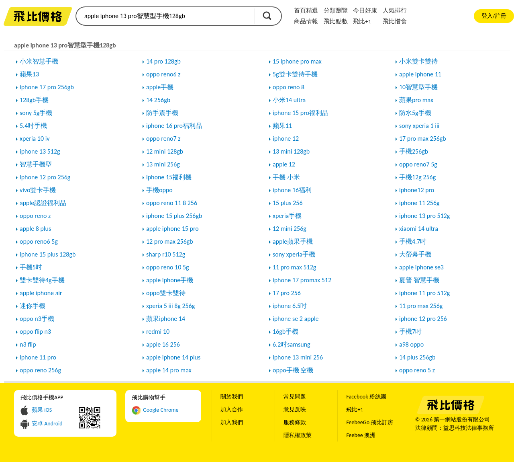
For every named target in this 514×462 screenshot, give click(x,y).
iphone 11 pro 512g (424, 293)
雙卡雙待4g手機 (42, 280)
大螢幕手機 (415, 254)
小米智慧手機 (39, 61)
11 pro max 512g (294, 267)
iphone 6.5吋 (290, 306)
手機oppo (159, 190)
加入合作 (231, 409)
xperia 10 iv (35, 138)
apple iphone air (41, 293)
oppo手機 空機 (293, 370)
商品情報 (306, 21)
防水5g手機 (415, 113)
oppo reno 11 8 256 (171, 203)
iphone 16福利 (292, 190)
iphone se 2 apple (296, 318)
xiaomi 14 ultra (418, 228)
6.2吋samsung (291, 344)
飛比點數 (336, 21)
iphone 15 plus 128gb (47, 254)
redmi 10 (157, 331)
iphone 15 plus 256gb (174, 216)
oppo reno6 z (163, 74)
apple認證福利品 (43, 203)
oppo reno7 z (163, 138)
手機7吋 (410, 331)
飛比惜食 (395, 21)
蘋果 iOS (42, 410)
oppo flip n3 (35, 331)
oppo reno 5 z (417, 370)
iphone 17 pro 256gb (47, 87)
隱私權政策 (298, 435)
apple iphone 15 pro (172, 228)
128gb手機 (34, 100)
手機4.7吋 (412, 241)
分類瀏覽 (336, 10)
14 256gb (158, 100)
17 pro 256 (287, 293)
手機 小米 (286, 177)
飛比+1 (362, 21)
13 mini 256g (163, 164)
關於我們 (231, 396)
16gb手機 (285, 331)
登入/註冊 (493, 15)
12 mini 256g (289, 228)
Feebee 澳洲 (360, 435)
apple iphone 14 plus (173, 357)
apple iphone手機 (169, 280)
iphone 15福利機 (169, 177)
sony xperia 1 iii (419, 125)
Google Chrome (161, 410)
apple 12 (284, 164)
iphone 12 (286, 138)
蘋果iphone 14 (165, 318)
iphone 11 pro (38, 357)
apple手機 (159, 87)
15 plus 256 (288, 203)
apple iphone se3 (421, 267)
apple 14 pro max (169, 370)
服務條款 (295, 422)
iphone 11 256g (419, 203)
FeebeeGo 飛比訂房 (369, 422)
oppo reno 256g (40, 370)
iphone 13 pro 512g (424, 216)
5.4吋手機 (33, 125)
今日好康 (365, 10)
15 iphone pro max (297, 61)
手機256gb (413, 151)
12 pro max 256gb (169, 241)
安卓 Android (47, 423)
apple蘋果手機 (293, 241)
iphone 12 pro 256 (423, 318)
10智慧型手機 (418, 87)
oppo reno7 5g (418, 164)
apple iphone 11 (420, 74)
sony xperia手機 (294, 254)
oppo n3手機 (37, 318)
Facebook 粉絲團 (366, 396)
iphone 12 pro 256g (45, 177)
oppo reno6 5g (39, 241)
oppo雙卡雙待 (166, 293)
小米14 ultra (289, 100)
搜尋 (267, 15)
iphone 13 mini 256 (298, 357)
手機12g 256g (417, 177)
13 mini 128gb (291, 151)
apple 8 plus (35, 228)
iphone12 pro (416, 190)
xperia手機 (287, 216)
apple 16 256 (163, 344)
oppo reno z (35, 216)
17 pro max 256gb (422, 138)
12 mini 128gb (164, 151)
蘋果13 (29, 74)
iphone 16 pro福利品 (174, 125)
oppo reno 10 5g (167, 267)
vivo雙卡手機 (38, 190)
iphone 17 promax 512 (302, 280)
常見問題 (295, 396)
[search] (164, 16)
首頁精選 (306, 10)
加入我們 (231, 422)
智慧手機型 (36, 164)
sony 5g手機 (36, 113)
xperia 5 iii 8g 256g (170, 306)
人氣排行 (395, 10)
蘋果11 (282, 125)
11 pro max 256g (421, 306)
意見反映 (295, 409)
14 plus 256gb (417, 357)
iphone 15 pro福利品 (300, 113)
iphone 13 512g (40, 151)
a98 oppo (411, 344)
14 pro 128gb (163, 61)
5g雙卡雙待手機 (295, 74)
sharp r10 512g (165, 254)
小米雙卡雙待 (418, 61)
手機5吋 (31, 267)
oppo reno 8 (288, 87)
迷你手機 (32, 306)
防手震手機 (162, 113)
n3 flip (28, 344)
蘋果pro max (416, 100)
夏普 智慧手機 (419, 280)
